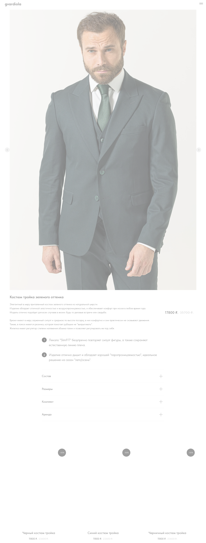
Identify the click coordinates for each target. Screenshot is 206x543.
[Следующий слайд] (198, 149)
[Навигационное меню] (201, 3)
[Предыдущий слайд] (7, 149)
